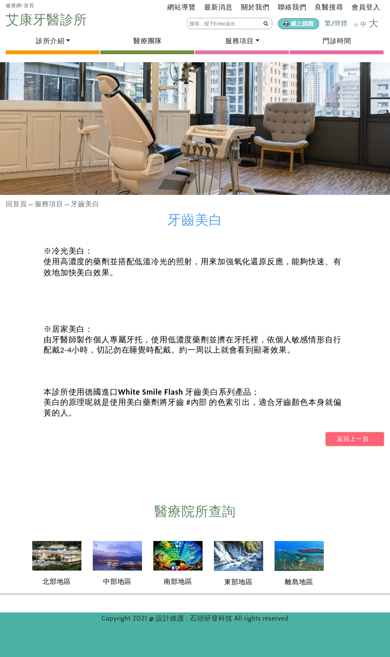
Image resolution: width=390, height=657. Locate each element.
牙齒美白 (85, 204)
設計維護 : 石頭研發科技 (195, 618)
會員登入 (366, 7)
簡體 (341, 23)
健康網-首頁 (20, 5)
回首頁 (16, 204)
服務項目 (49, 204)
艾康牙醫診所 (48, 19)
